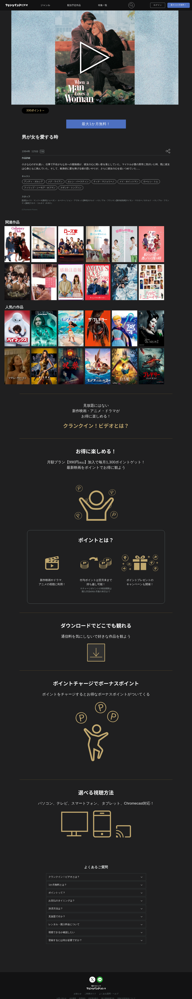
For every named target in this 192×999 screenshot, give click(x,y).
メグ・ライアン (55, 181)
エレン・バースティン (78, 181)
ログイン (158, 5)
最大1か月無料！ (179, 5)
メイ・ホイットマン (128, 181)
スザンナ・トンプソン (70, 187)
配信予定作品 (74, 5)
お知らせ (77, 993)
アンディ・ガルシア (33, 181)
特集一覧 (102, 5)
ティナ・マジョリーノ (104, 181)
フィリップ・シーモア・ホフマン (39, 187)
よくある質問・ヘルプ (108, 993)
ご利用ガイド (90, 993)
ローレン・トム (150, 181)
